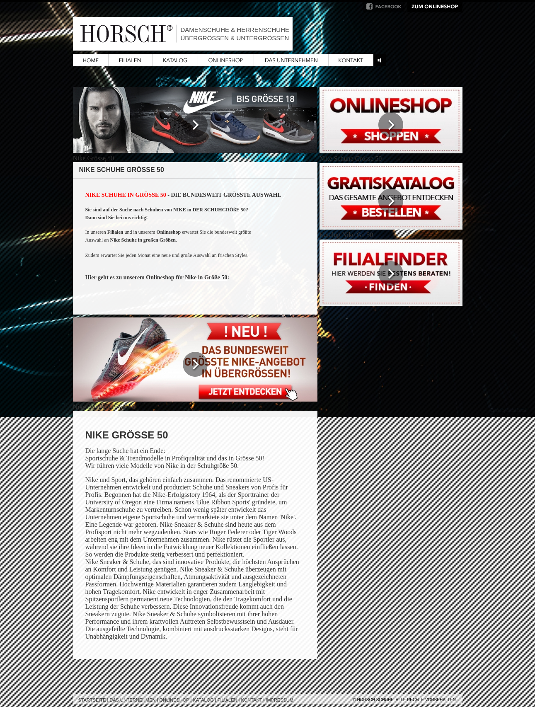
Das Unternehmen (132, 699)
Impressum (279, 699)
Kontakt (251, 699)
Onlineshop (174, 699)
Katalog (203, 699)
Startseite (92, 699)
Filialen (227, 699)
